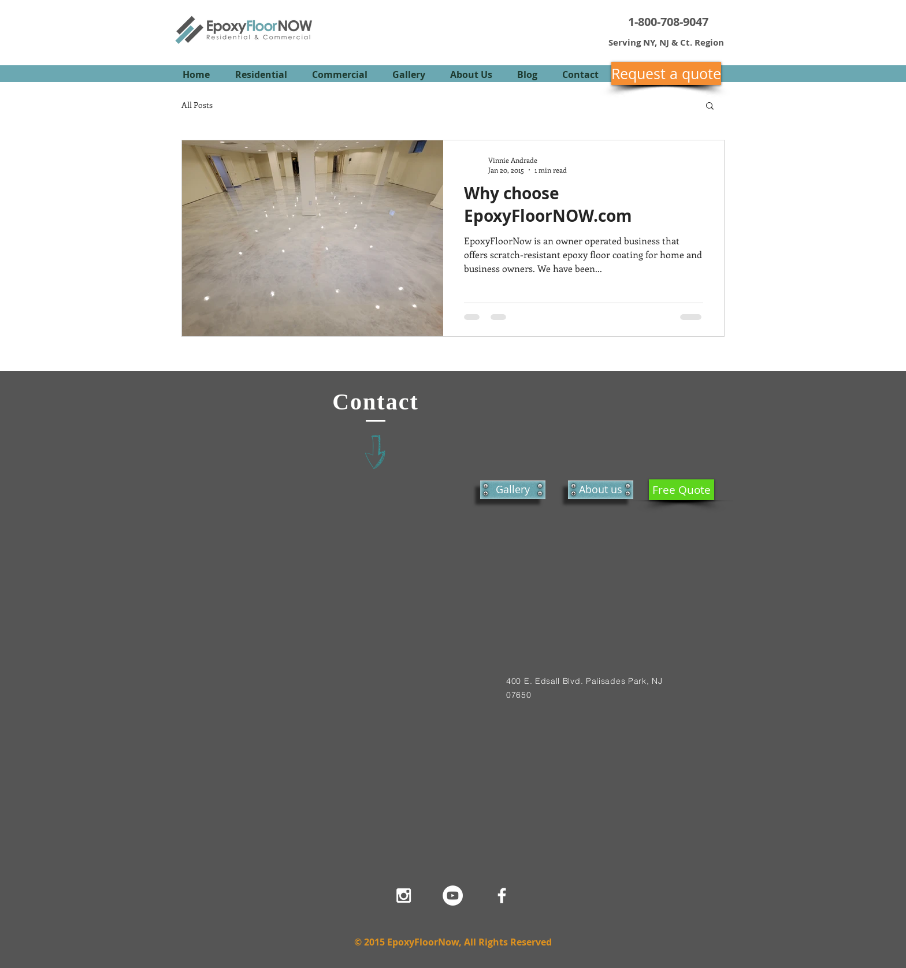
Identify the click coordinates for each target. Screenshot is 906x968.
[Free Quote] (681, 489)
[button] (709, 106)
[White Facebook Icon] (502, 895)
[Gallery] (512, 490)
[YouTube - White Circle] (453, 895)
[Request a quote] (666, 73)
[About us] (600, 490)
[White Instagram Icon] (403, 895)
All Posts (197, 104)
